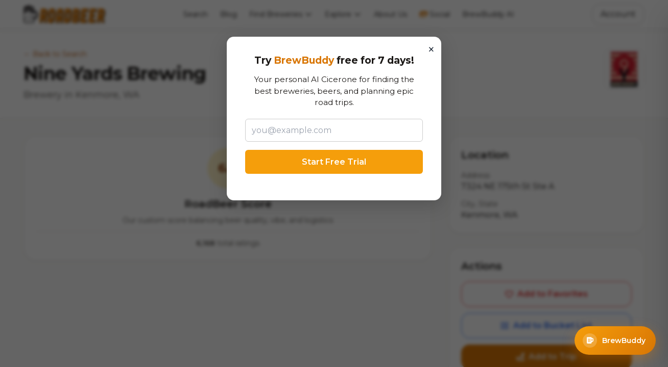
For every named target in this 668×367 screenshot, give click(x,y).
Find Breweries (281, 14)
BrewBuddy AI (488, 14)
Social (434, 14)
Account (618, 14)
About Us (390, 14)
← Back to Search (55, 54)
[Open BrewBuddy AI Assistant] (615, 340)
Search (195, 14)
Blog (228, 14)
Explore (343, 14)
